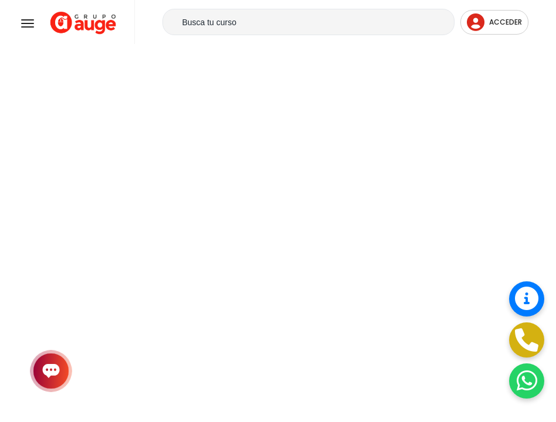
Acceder (494, 22)
